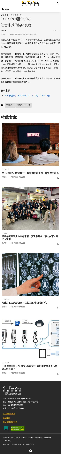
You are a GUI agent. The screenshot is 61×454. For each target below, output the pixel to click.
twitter (8, 19)
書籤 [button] (28, 19)
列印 (23, 19)
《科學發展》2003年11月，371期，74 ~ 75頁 (27, 95)
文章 (10, 15)
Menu (3, 3)
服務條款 (6, 418)
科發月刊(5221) (23, 105)
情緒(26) (9, 105)
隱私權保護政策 (9, 414)
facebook (3, 19)
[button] (57, 3)
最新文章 (18, 15)
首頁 (3, 15)
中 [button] (18, 19)
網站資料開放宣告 (10, 422)
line (12, 19)
